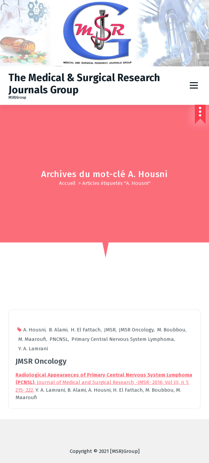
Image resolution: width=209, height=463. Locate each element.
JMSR (110, 418)
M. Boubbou (171, 418)
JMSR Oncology (136, 418)
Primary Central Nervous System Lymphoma (122, 427)
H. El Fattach (86, 418)
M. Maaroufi (32, 427)
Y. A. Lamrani (33, 437)
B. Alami (58, 418)
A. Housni (34, 418)
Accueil (67, 183)
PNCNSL (59, 427)
